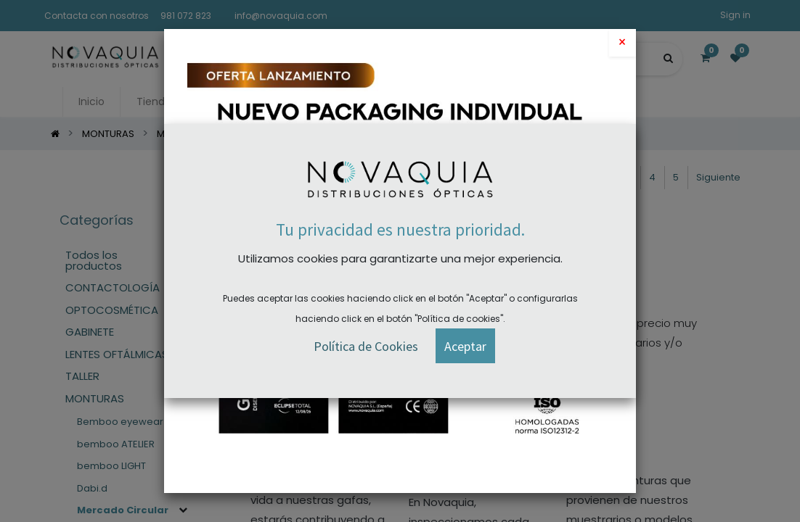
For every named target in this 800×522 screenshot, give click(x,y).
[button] (465, 346)
